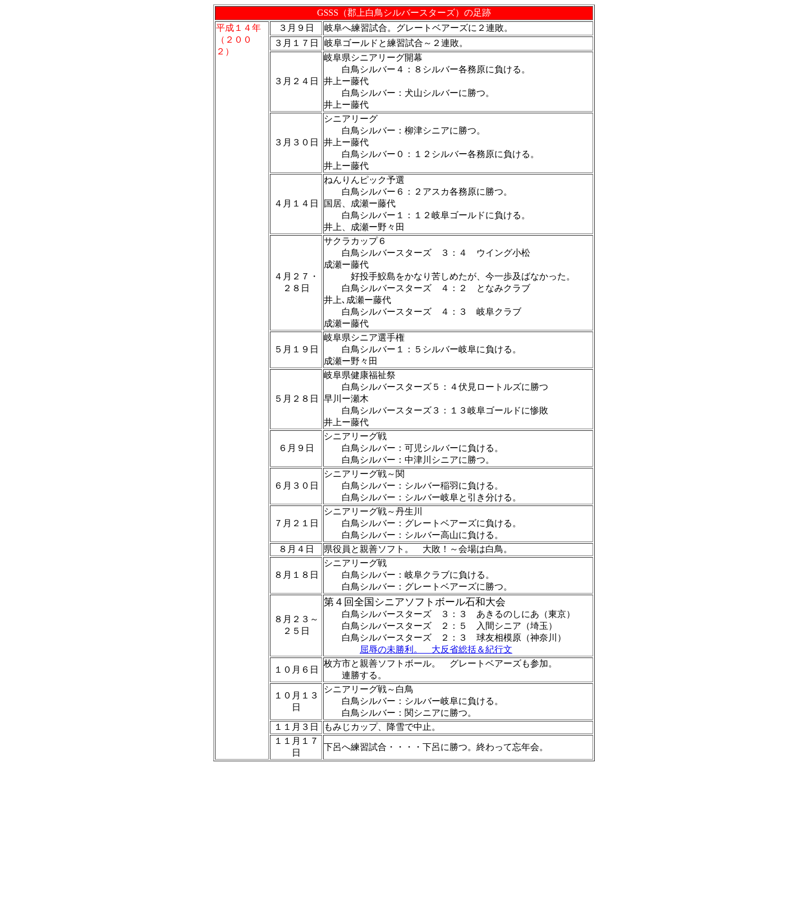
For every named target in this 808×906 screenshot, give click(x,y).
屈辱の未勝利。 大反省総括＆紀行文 (436, 649)
